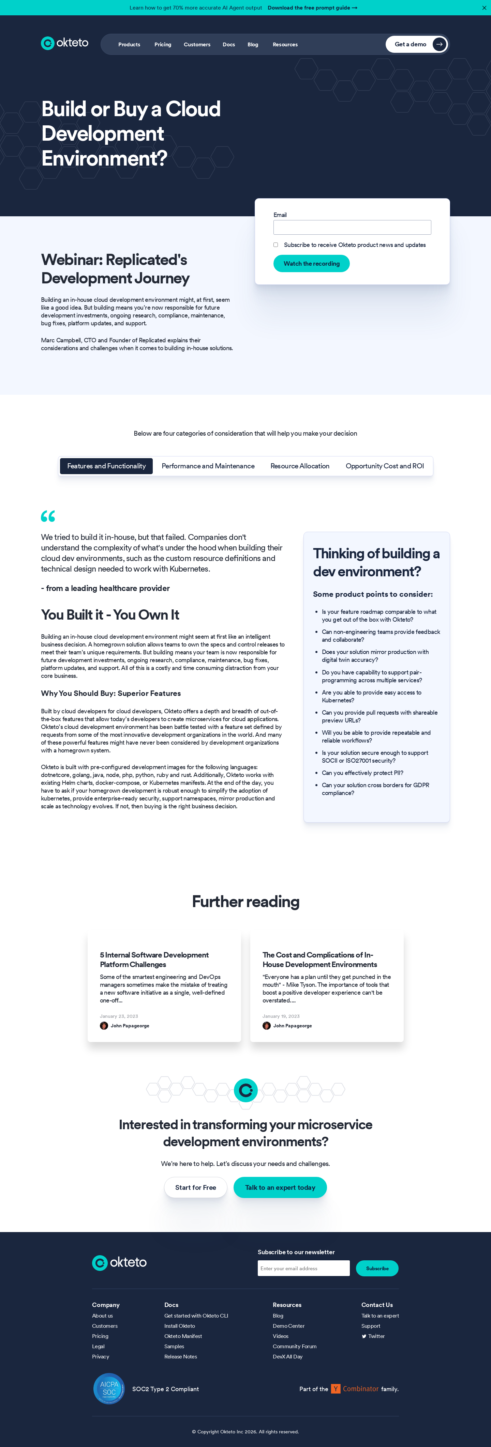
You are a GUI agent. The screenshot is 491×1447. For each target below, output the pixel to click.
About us (102, 1315)
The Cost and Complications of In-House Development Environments (320, 959)
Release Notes (180, 1356)
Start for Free (195, 1187)
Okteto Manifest (183, 1336)
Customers (197, 44)
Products (129, 44)
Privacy (100, 1356)
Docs (229, 44)
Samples (174, 1346)
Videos (280, 1336)
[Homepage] (119, 1262)
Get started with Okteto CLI (196, 1315)
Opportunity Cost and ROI (385, 466)
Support (371, 1325)
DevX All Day (287, 1356)
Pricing (163, 44)
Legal (98, 1346)
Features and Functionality (106, 466)
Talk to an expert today (280, 1187)
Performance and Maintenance (208, 466)
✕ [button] (483, 6)
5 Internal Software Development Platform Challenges (154, 959)
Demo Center (288, 1325)
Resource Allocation (300, 466)
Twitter (376, 1336)
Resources (285, 44)
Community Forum (295, 1346)
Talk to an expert (380, 1315)
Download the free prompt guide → (313, 7)
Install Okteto (179, 1325)
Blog (253, 44)
